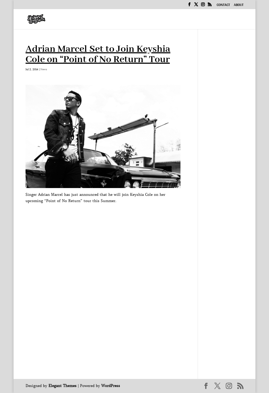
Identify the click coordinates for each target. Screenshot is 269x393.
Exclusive (199, 20)
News (227, 20)
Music (103, 20)
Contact (223, 5)
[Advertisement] (120, 215)
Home (84, 20)
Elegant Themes (62, 385)
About (238, 5)
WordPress (110, 385)
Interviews (134, 20)
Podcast (167, 20)
